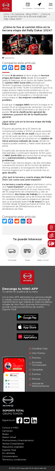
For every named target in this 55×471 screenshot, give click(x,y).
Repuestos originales (13, 447)
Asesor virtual (43, 252)
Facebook (19, 420)
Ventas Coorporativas (13, 443)
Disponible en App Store (27, 326)
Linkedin (34, 420)
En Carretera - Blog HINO (24, 14)
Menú (50, 6)
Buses (27, 252)
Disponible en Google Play (27, 317)
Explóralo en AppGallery (27, 336)
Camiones (12, 252)
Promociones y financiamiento (18, 440)
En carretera (8, 453)
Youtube (27, 420)
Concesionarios (39, 6)
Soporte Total (9, 450)
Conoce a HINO (10, 427)
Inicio (6, 14)
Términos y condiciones (14, 459)
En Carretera (27, 6)
